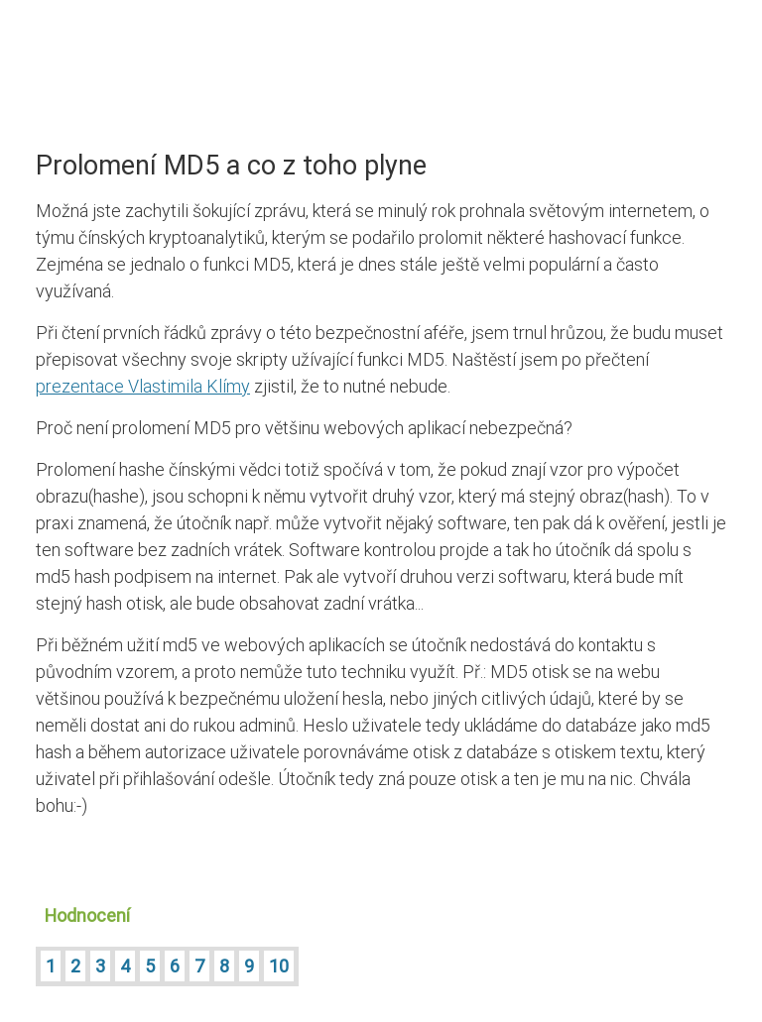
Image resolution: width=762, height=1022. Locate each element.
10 (279, 966)
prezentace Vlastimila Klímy (143, 386)
